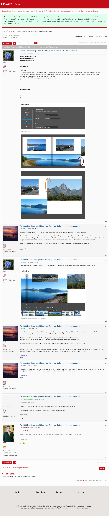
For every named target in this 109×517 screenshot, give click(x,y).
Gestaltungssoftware (44, 31)
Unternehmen (40, 492)
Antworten (6, 43)
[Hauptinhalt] (54, 247)
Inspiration (80, 492)
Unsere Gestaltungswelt (25, 31)
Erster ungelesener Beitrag (86, 43)
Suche (36, 11)
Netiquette (52, 11)
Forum (28, 11)
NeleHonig (6, 443)
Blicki (4, 62)
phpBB (84, 480)
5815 (9, 250)
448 (9, 70)
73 (8, 415)
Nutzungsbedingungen (68, 11)
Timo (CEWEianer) (8, 407)
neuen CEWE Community (94, 21)
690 (9, 451)
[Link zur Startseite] (22, 4)
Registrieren (6, 11)
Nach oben (106, 221)
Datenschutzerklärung (89, 11)
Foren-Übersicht (8, 31)
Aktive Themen (101, 36)
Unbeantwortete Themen (85, 36)
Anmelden (18, 11)
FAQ (43, 11)
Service (17, 492)
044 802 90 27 (74, 508)
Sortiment (59, 492)
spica (4, 242)
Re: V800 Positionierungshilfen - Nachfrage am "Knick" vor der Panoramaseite (50, 226)
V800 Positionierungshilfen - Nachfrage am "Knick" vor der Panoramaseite (49, 51)
